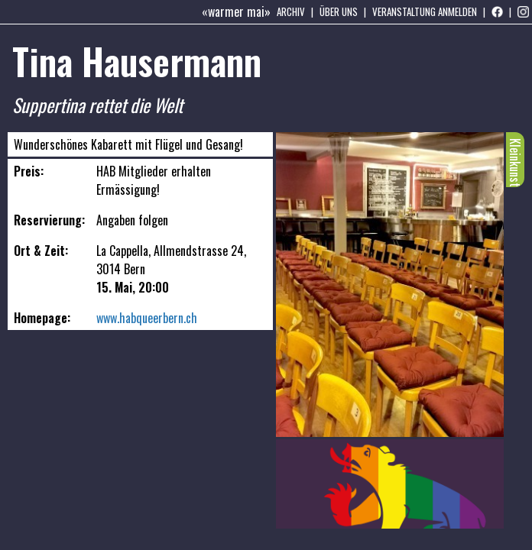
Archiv (291, 11)
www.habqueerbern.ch (146, 318)
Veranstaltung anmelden (424, 11)
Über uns (339, 11)
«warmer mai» (236, 11)
